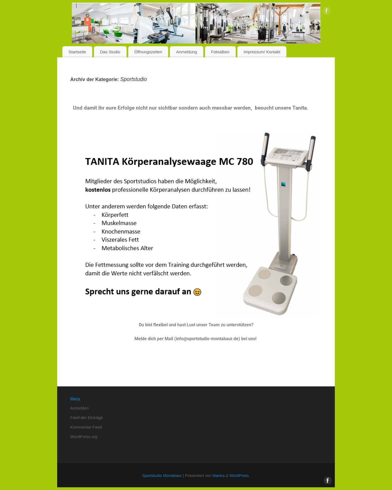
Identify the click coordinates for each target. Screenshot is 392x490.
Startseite (77, 51)
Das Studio (110, 51)
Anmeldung (186, 51)
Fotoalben (220, 51)
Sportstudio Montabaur (162, 475)
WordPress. (239, 475)
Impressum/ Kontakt (262, 51)
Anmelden (79, 408)
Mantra (218, 475)
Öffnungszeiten (148, 51)
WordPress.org (83, 436)
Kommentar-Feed (86, 427)
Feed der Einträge (86, 417)
